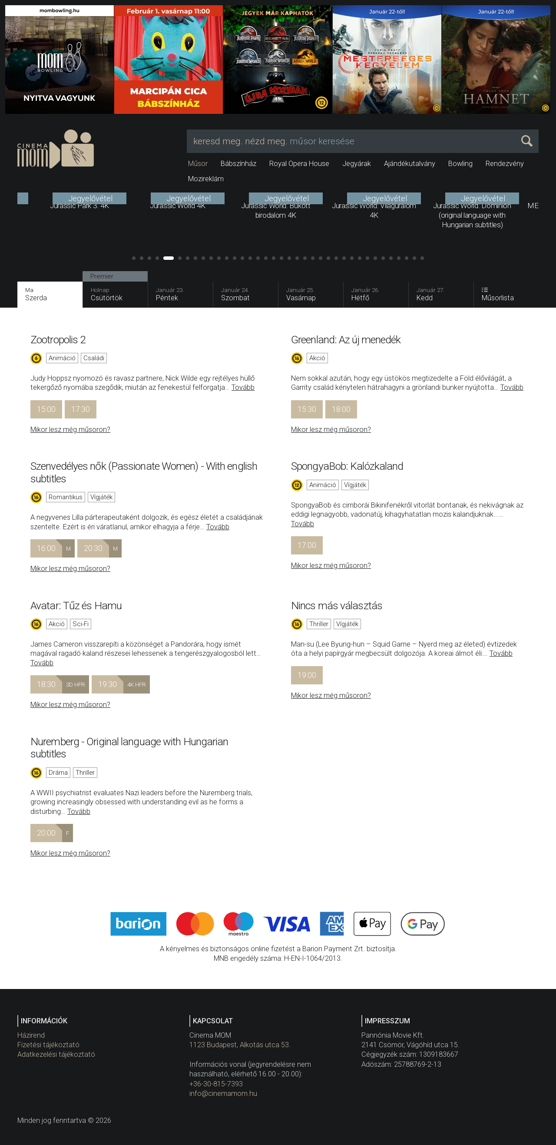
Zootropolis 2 (58, 339)
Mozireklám (206, 179)
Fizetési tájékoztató (48, 1045)
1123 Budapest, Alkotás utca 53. (240, 1045)
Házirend (31, 1035)
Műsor (198, 163)
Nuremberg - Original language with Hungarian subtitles (129, 747)
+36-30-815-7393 (216, 1084)
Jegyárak (356, 163)
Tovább (243, 387)
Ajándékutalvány (409, 163)
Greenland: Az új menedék (345, 339)
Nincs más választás (336, 605)
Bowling (460, 163)
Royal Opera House (299, 163)
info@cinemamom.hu (223, 1093)
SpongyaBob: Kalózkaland (347, 466)
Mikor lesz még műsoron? (70, 429)
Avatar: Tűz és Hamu (76, 605)
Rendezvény (505, 163)
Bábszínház (238, 163)
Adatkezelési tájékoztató (56, 1054)
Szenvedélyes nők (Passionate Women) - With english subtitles (143, 472)
